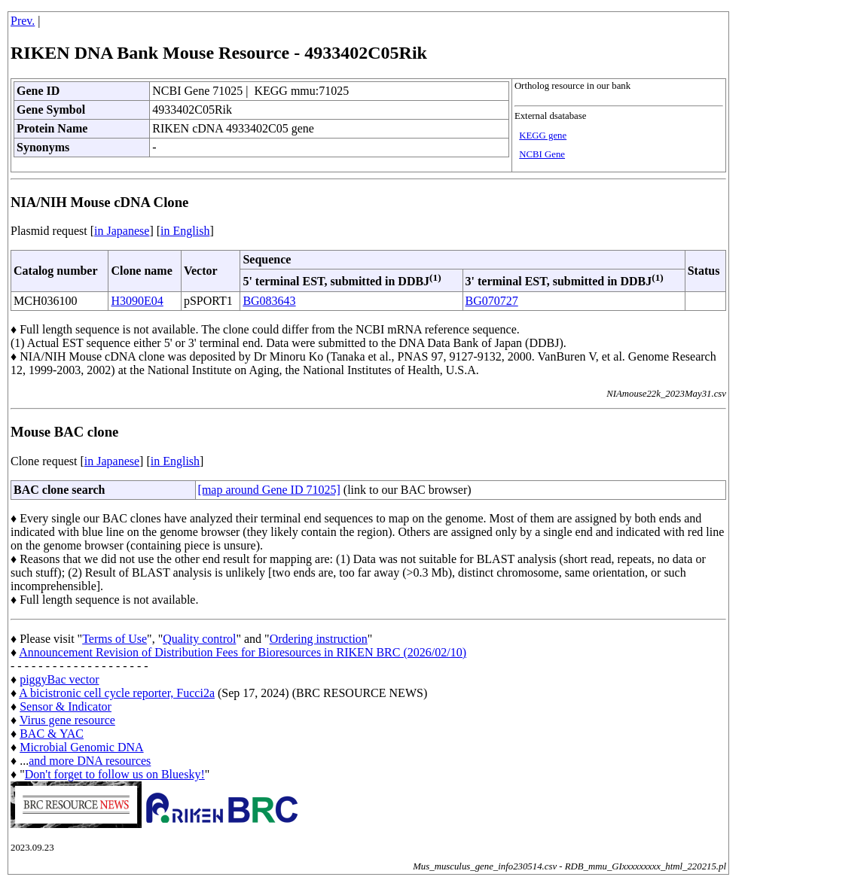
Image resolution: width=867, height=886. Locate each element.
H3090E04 (137, 300)
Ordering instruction (319, 638)
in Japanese (121, 230)
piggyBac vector (59, 679)
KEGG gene (542, 135)
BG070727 (492, 300)
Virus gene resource (67, 720)
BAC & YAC (52, 733)
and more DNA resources (90, 760)
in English (184, 230)
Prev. (23, 20)
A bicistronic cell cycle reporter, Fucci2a (117, 693)
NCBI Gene (542, 154)
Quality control (199, 638)
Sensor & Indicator (65, 706)
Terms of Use (114, 638)
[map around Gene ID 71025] (269, 489)
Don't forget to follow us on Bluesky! (115, 774)
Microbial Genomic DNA (81, 747)
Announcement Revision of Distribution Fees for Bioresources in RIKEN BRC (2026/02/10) (242, 652)
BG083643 (269, 300)
